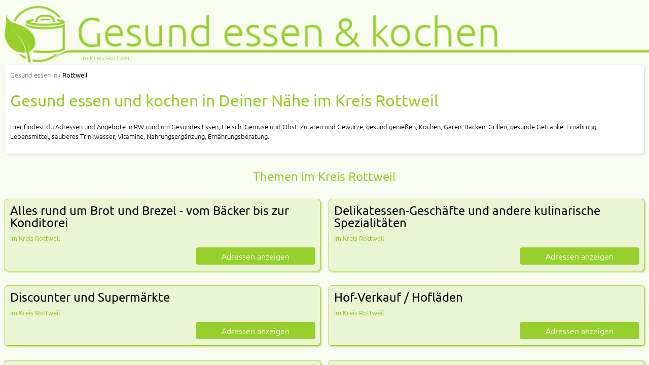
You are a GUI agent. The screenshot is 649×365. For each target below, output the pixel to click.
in (33, 75)
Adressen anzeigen (256, 256)
